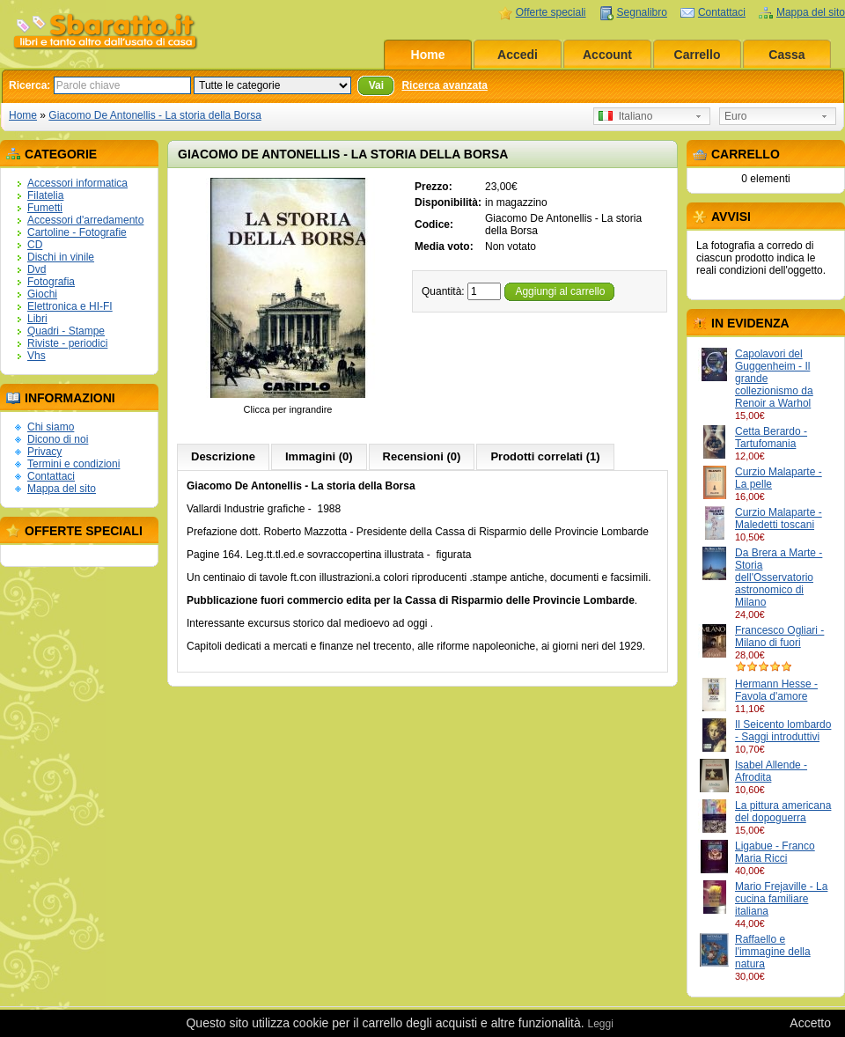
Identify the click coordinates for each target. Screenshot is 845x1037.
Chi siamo (50, 427)
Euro (735, 116)
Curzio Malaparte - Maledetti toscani (778, 518)
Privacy (44, 451)
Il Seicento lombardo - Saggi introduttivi (783, 730)
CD (34, 245)
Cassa (786, 55)
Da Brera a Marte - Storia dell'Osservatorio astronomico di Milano (778, 577)
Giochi (42, 294)
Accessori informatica (77, 183)
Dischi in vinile (60, 257)
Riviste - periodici (67, 343)
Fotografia (51, 282)
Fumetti (44, 208)
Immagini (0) (319, 456)
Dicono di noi (57, 439)
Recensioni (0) (422, 456)
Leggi (600, 1024)
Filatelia (45, 195)
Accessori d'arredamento (85, 220)
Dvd (36, 269)
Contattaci (722, 12)
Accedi (517, 55)
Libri (37, 319)
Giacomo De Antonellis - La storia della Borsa (154, 115)
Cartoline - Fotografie (77, 232)
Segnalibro (642, 12)
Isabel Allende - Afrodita (771, 771)
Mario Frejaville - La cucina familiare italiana (781, 898)
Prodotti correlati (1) (544, 456)
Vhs (36, 355)
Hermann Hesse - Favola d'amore (776, 690)
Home (428, 55)
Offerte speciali (551, 12)
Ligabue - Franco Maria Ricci (775, 852)
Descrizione (223, 456)
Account (607, 55)
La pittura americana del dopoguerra (783, 811)
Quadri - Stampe (66, 331)
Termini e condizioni (73, 464)
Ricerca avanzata (444, 85)
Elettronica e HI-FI (70, 306)
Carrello (697, 55)
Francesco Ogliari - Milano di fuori (779, 636)
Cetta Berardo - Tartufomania (771, 437)
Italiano (625, 116)
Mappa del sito (810, 12)
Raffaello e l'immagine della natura (773, 951)
